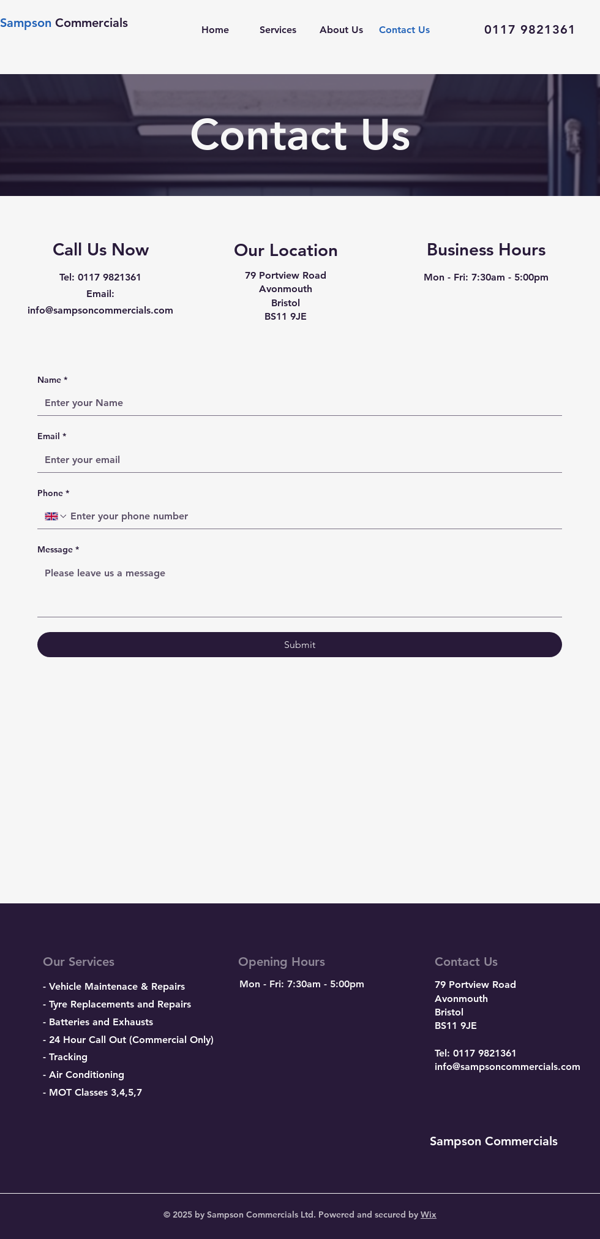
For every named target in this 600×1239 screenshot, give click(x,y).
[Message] (299, 589)
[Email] (296, 460)
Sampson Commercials (494, 1141)
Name (52, 380)
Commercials (91, 22)
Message (58, 550)
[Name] (296, 403)
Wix (429, 1214)
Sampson (27, 22)
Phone (53, 494)
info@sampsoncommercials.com (507, 1066)
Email (51, 437)
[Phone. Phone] (311, 516)
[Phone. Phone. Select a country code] (56, 516)
